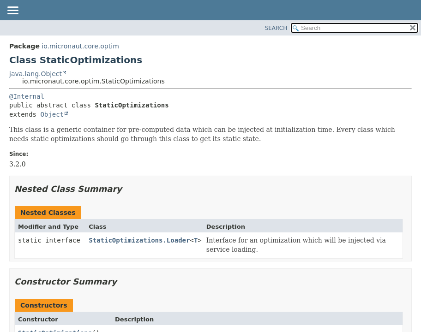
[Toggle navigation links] (12, 11)
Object (52, 114)
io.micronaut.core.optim (80, 46)
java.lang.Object (35, 73)
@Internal (26, 96)
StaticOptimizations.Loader (139, 240)
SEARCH (276, 28)
